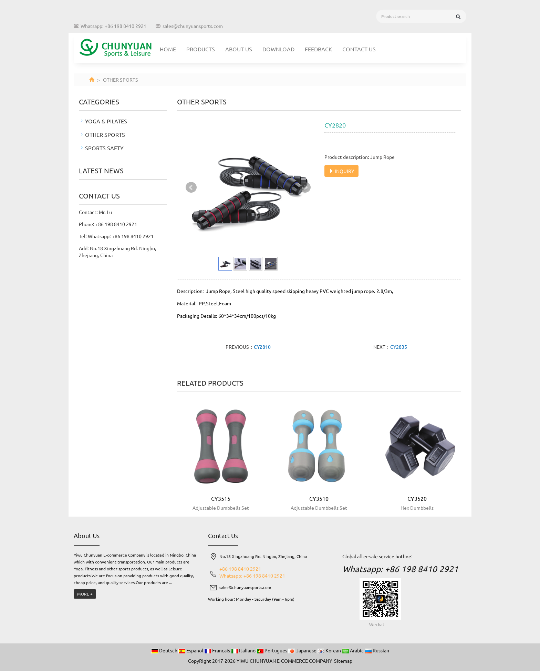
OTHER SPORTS (105, 134)
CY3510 (319, 498)
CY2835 (398, 347)
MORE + (85, 594)
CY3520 (417, 498)
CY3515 (220, 498)
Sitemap (343, 661)
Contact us (359, 48)
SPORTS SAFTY (104, 147)
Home (168, 48)
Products (200, 48)
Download (278, 48)
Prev (191, 187)
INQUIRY (341, 171)
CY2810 (262, 347)
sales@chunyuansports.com (193, 26)
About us (238, 48)
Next (305, 187)
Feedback (318, 48)
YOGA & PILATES (106, 121)
